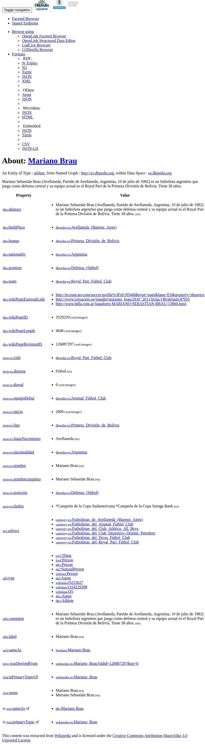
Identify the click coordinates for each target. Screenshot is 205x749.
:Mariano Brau (73, 650)
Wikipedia (62, 736)
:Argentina (71, 254)
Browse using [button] (23, 31)
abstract (12, 209)
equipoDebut (18, 398)
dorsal (13, 384)
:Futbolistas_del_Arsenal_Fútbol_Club (94, 524)
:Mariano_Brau (76, 677)
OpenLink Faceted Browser (44, 36)
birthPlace (14, 227)
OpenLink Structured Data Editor (49, 40)
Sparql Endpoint (25, 23)
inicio (13, 411)
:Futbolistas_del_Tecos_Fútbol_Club (93, 537)
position (12, 268)
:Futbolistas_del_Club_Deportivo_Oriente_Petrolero (105, 533)
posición (15, 492)
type (8, 578)
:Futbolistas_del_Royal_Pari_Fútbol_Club (97, 542)
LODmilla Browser (37, 49)
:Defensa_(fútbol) (77, 268)
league (11, 241)
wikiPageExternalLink (24, 299)
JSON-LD (30, 148)
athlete (39, 173)
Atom (26, 94)
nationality (14, 254)
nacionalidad (18, 452)
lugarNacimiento (21, 438)
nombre (14, 465)
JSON (27, 76)
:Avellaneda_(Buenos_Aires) (86, 227)
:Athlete (65, 600)
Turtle (27, 72)
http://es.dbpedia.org (97, 173)
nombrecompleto (22, 479)
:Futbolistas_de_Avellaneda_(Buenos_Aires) (99, 519)
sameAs (12, 650)
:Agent (63, 578)
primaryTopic (20, 722)
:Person (64, 560)
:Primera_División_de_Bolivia (87, 241)
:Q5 (64, 591)
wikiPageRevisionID (22, 344)
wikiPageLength (19, 331)
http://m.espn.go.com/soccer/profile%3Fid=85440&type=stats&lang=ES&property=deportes (130, 295)
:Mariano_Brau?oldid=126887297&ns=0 (97, 663)
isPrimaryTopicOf (20, 677)
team (9, 281)
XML (26, 81)
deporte (14, 371)
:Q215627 (69, 582)
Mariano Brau (52, 160)
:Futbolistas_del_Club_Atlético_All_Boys (97, 528)
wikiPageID (15, 317)
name (10, 693)
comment (13, 618)
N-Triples (30, 63)
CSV (26, 144)
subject (11, 531)
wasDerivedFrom (20, 663)
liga (11, 425)
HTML (27, 117)
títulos (13, 506)
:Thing (64, 555)
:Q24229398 (71, 587)
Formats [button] (18, 54)
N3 (24, 67)
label (10, 636)
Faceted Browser (25, 18)
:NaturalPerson (70, 569)
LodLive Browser (36, 45)
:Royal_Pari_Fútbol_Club (84, 281)
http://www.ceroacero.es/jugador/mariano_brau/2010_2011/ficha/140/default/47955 (123, 299)
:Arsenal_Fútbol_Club (81, 398)
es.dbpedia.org (160, 173)
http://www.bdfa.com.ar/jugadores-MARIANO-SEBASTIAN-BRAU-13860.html (121, 304)
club (11, 358)
